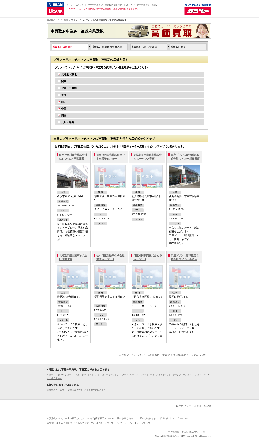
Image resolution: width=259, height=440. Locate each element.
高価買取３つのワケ (56, 390)
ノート (125, 375)
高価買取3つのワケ (105, 418)
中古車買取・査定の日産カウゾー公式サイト (189, 432)
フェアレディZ (202, 375)
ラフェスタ (188, 375)
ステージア (176, 375)
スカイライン (162, 375)
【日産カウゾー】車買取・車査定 (192, 405)
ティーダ (110, 375)
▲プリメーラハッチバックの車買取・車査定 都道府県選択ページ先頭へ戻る (162, 355)
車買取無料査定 (55, 418)
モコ (118, 375)
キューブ (51, 375)
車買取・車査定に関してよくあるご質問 (68, 423)
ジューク (69, 375)
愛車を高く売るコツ (77, 390)
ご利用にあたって (100, 423)
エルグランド (81, 375)
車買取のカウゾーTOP (57, 20)
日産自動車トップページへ (174, 418)
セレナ (60, 375)
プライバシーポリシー (123, 423)
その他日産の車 (54, 378)
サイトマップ (143, 423)
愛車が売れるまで (97, 390)
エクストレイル (97, 375)
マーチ (143, 375)
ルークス (134, 375)
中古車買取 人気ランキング (79, 418)
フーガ (151, 375)
